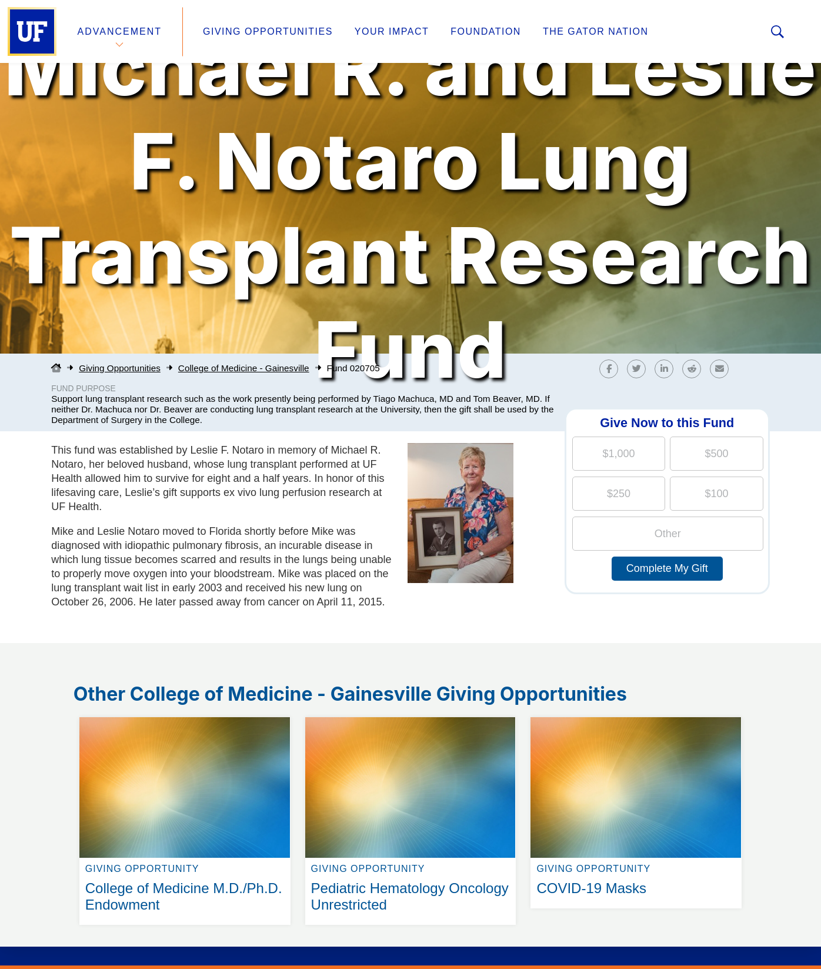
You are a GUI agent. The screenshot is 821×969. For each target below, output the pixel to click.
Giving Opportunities (268, 31)
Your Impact (392, 31)
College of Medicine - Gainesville (243, 368)
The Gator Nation (596, 31)
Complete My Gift (667, 568)
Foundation (485, 31)
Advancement (120, 31)
